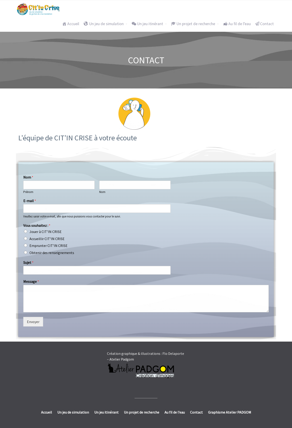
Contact (264, 23)
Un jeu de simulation (104, 23)
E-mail (29, 200)
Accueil (70, 23)
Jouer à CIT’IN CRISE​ (45, 231)
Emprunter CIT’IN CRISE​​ (48, 245)
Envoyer (33, 321)
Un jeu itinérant (147, 23)
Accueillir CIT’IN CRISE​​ (47, 238)
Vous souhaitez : (36, 225)
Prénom (28, 192)
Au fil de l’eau (237, 23)
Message (31, 281)
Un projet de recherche (193, 23)
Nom (28, 177)
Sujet (28, 262)
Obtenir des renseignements (51, 252)
